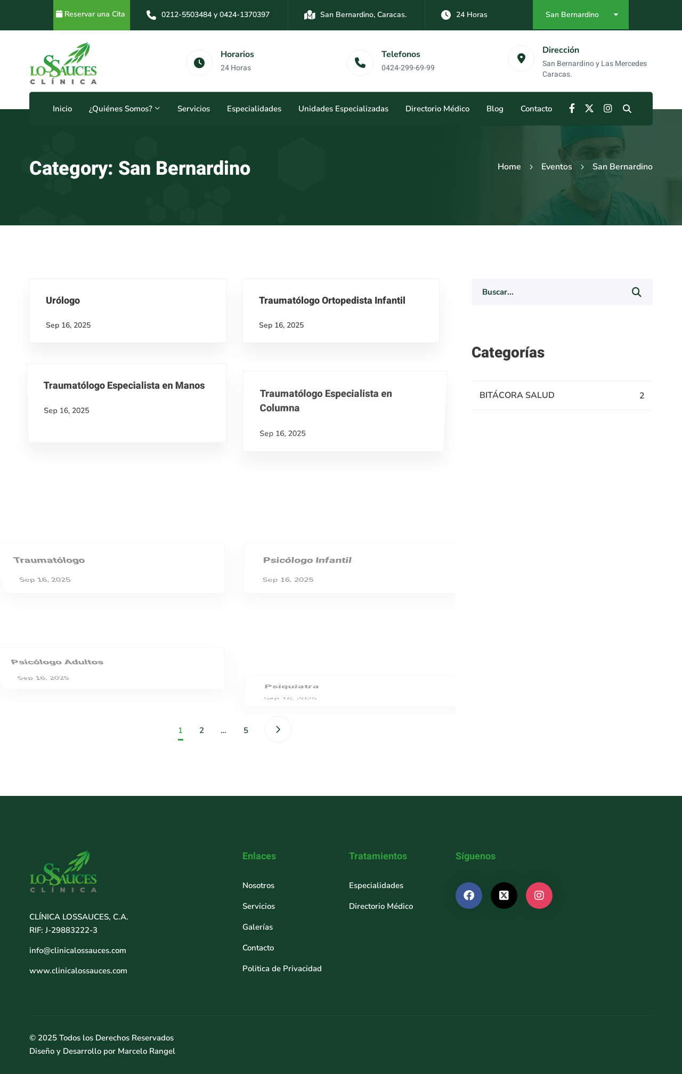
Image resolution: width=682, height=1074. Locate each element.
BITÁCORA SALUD (562, 396)
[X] (589, 108)
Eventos (556, 167)
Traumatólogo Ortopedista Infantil (364, 408)
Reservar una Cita (95, 14)
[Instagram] (608, 108)
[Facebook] (572, 108)
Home (509, 167)
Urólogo (33, 355)
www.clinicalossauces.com (78, 970)
